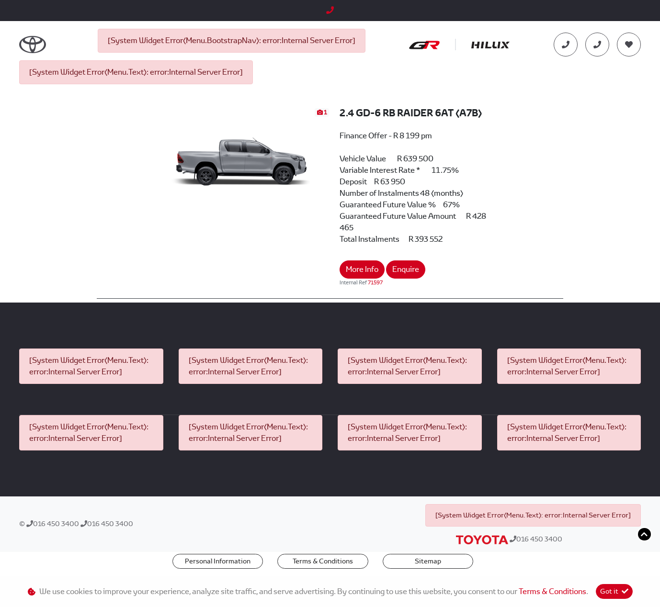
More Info (362, 269)
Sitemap (428, 561)
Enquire (405, 269)
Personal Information (217, 561)
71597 (375, 282)
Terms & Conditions (323, 561)
